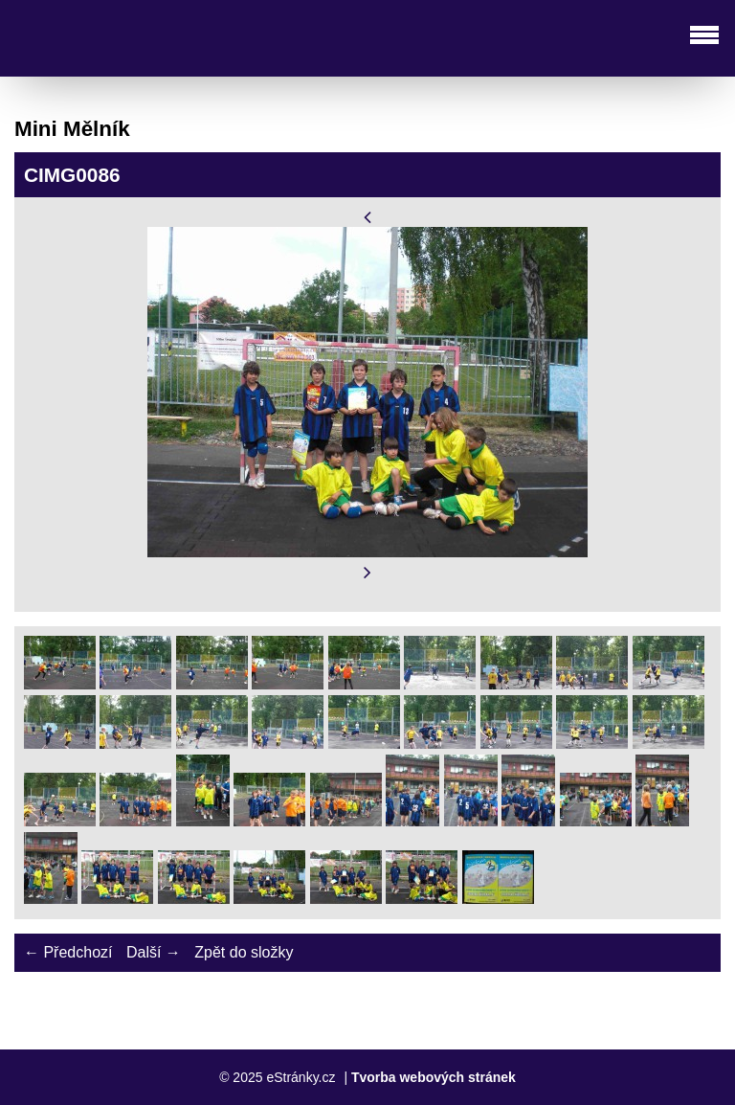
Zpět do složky (243, 952)
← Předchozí (68, 952)
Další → (153, 952)
